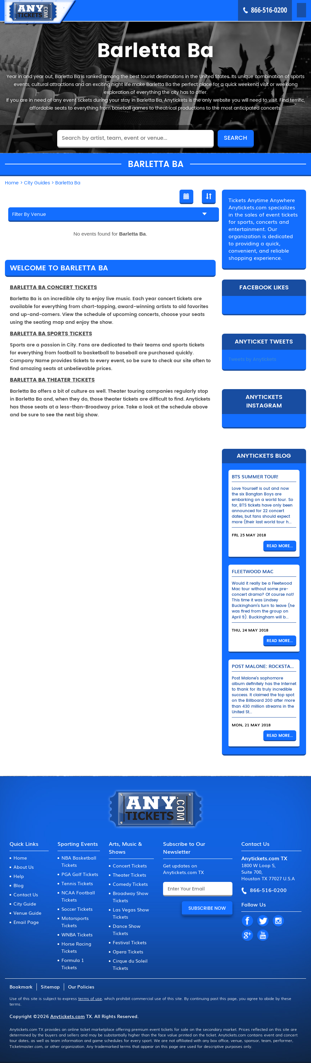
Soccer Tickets (77, 909)
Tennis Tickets (77, 883)
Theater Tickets (129, 874)
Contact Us (25, 894)
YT (263, 935)
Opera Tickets (128, 951)
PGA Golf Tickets (79, 874)
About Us (23, 867)
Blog (18, 885)
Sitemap (50, 986)
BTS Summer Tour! (255, 476)
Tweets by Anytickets (252, 359)
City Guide (24, 903)
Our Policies (81, 986)
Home (20, 857)
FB (247, 921)
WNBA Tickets (77, 934)
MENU (292, 10)
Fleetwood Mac (253, 571)
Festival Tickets (130, 942)
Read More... (280, 546)
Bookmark (21, 986)
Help (18, 876)
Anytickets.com (67, 1016)
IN (278, 921)
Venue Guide (27, 912)
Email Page (26, 922)
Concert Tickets (130, 865)
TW (263, 921)
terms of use (90, 998)
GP (247, 935)
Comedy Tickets (130, 884)
